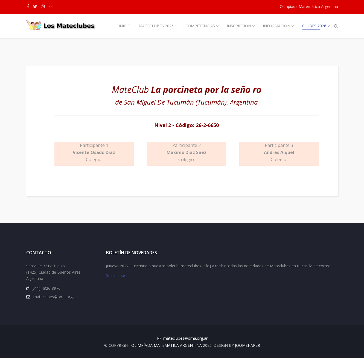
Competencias (200, 25)
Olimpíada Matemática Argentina (309, 6)
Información (276, 25)
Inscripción (239, 25)
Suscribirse (115, 275)
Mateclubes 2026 (156, 25)
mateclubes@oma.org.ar (185, 338)
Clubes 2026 (314, 25)
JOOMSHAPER (247, 345)
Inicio (124, 25)
